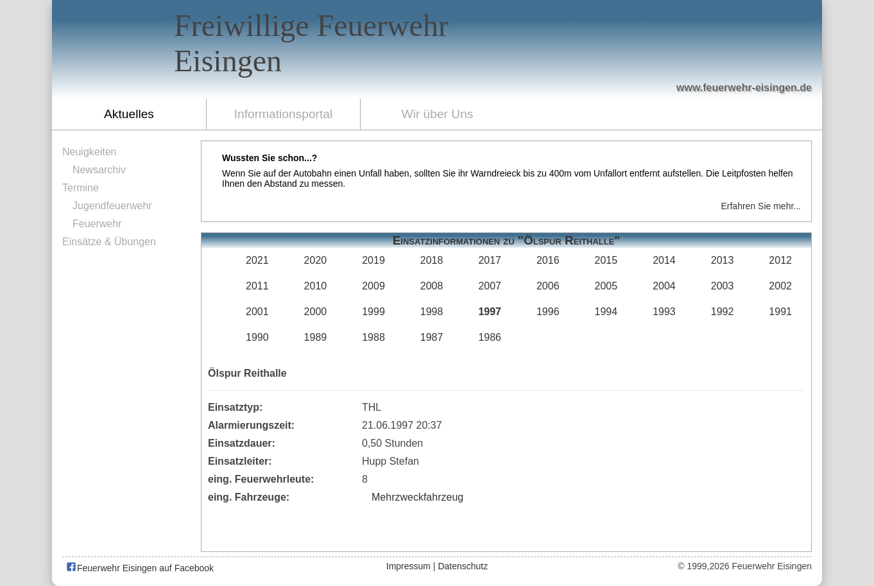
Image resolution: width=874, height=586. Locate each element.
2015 (606, 260)
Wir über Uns (438, 114)
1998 (431, 311)
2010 (315, 285)
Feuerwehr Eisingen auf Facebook (139, 568)
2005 (606, 285)
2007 (489, 285)
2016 (548, 260)
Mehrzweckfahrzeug (417, 497)
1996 (548, 311)
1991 (780, 311)
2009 (373, 285)
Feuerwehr (97, 223)
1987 (431, 337)
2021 (257, 260)
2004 (664, 285)
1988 (373, 337)
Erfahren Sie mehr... (761, 206)
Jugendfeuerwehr (112, 205)
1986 (489, 337)
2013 (722, 260)
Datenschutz (463, 566)
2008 (431, 285)
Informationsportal (283, 114)
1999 (373, 311)
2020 (315, 260)
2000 (315, 311)
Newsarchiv (99, 169)
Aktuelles (129, 114)
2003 (722, 285)
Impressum (408, 566)
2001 (257, 311)
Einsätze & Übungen (109, 241)
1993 (664, 311)
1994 (606, 311)
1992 (722, 311)
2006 (548, 285)
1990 (257, 337)
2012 (780, 260)
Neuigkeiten (89, 151)
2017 (489, 260)
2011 (257, 285)
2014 (664, 260)
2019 (373, 260)
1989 (315, 337)
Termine (80, 187)
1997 (489, 311)
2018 (431, 260)
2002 (780, 285)
